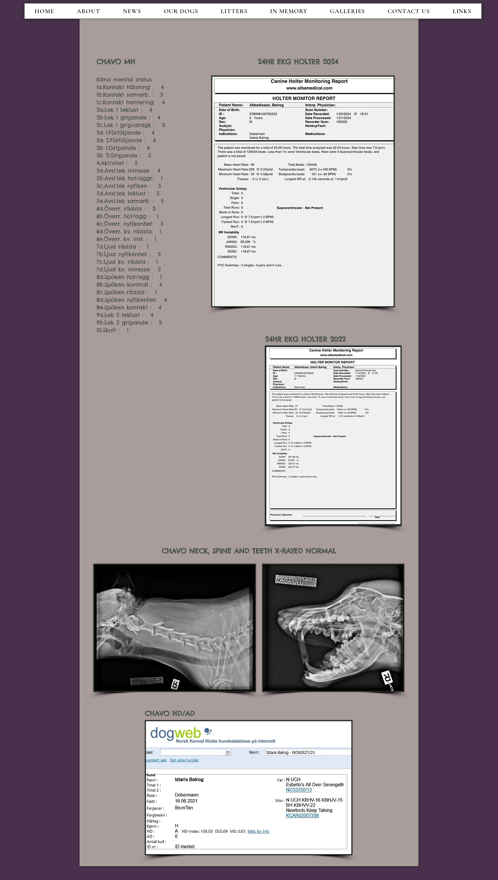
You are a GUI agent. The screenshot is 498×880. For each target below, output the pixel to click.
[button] (132, 11)
